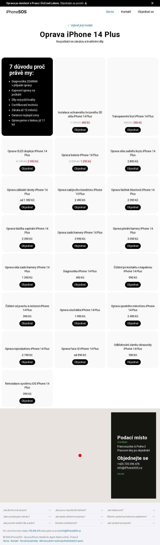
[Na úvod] (16, 11)
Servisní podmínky (29, 541)
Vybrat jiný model (80, 25)
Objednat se (146, 11)
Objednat (80, 129)
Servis (110, 11)
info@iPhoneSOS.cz (129, 467)
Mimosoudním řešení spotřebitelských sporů (61, 541)
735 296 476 (34, 531)
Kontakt (126, 11)
